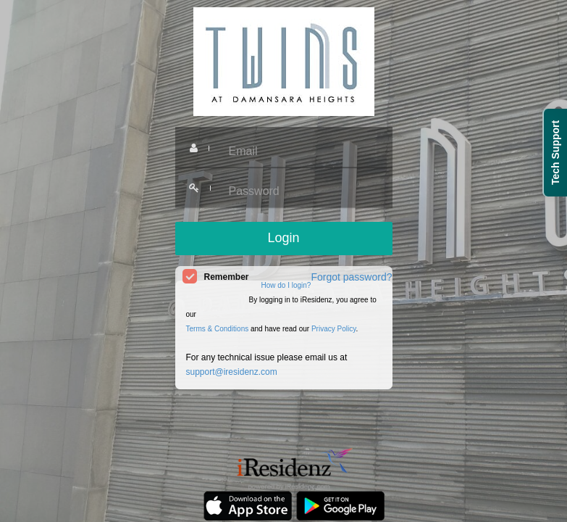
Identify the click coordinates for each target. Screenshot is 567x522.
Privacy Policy (333, 329)
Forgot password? (351, 277)
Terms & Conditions (217, 329)
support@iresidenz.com (231, 372)
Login (283, 238)
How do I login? (286, 285)
